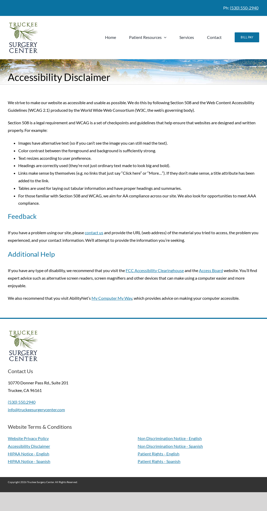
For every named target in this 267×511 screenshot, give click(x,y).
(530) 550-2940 (244, 7)
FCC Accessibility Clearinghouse (155, 270)
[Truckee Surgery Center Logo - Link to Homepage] (24, 37)
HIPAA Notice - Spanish (29, 461)
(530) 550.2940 (21, 402)
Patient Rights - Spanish (159, 461)
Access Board (211, 270)
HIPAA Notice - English (28, 453)
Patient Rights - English (158, 453)
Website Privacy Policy (28, 438)
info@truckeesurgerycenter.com (36, 409)
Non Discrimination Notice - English (170, 438)
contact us (94, 232)
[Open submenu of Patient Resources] (164, 37)
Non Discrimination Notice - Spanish (170, 446)
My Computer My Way (112, 298)
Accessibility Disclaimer (29, 446)
